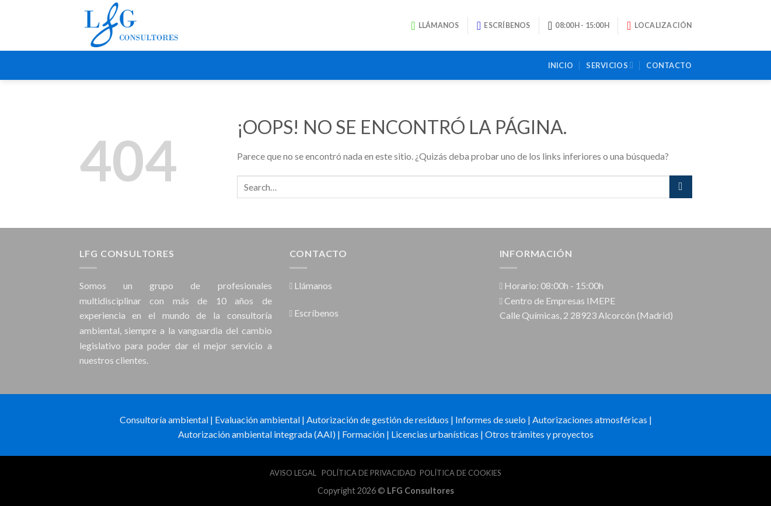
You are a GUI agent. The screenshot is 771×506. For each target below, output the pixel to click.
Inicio (561, 65)
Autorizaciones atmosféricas (589, 419)
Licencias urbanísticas (435, 434)
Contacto (669, 65)
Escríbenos (314, 312)
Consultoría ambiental (164, 419)
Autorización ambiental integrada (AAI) (257, 434)
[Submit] (680, 186)
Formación (363, 434)
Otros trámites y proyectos (539, 434)
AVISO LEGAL (294, 472)
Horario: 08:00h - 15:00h (552, 285)
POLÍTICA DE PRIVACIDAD (369, 472)
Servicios (609, 65)
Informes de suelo (490, 419)
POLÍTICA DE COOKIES (460, 472)
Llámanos (311, 285)
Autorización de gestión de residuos (377, 419)
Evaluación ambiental (257, 419)
